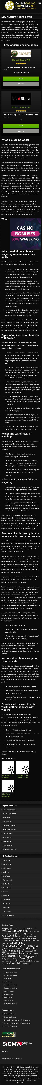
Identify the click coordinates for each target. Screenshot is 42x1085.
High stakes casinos (9, 829)
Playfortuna (6, 907)
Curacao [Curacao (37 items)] (29, 934)
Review (21, 84)
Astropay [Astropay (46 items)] (6, 929)
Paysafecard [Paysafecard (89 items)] (16, 953)
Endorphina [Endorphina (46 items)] (30, 936)
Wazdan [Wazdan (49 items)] (27, 964)
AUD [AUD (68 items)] (15, 929)
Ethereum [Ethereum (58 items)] (7, 938)
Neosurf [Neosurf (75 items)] (21, 948)
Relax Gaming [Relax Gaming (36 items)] (14, 959)
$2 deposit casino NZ (10, 849)
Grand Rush (7, 864)
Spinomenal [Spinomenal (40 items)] (6, 961)
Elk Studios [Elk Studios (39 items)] (20, 936)
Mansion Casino (8, 880)
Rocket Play (6, 904)
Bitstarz (5, 892)
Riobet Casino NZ (21, 60)
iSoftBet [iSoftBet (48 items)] (34, 940)
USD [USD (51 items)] (5, 964)
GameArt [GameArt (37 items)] (5, 940)
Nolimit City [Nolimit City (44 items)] (27, 951)
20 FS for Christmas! (10, 1026)
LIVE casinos (7, 822)
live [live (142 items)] (18, 943)
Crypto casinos (8, 845)
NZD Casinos (7, 837)
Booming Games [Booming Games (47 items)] (9, 934)
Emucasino (6, 900)
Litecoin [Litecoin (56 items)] (7, 943)
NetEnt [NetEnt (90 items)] (15, 951)
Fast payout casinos (9, 825)
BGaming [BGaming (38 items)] (10, 931)
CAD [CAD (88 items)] (21, 933)
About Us (5, 1051)
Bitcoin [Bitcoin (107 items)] (21, 930)
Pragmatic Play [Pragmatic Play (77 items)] (16, 956)
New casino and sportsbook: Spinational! (17, 1020)
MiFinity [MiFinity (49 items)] (10, 948)
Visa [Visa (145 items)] (15, 963)
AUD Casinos (7, 841)
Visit (21, 78)
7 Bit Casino (7, 911)
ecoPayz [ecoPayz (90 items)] (9, 936)
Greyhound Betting (10, 1017)
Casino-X (6, 872)
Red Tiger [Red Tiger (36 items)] (5, 959)
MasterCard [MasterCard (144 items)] (13, 945)
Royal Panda (7, 888)
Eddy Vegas (6, 876)
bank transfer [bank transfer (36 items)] (24, 928)
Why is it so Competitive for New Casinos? (17, 1023)
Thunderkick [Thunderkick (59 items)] (25, 961)
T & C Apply (6, 69)
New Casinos (7, 818)
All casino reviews (8, 915)
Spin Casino (7, 868)
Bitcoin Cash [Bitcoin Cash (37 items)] (34, 931)
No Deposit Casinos (9, 814)
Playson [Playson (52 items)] (29, 953)
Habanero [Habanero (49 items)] (14, 940)
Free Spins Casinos (9, 810)
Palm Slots (6, 896)
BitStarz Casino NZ (21, 107)
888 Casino (6, 860)
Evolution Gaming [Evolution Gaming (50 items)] (28, 938)
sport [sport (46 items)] (15, 961)
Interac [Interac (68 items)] (24, 940)
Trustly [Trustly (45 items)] (36, 961)
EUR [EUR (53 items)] (17, 938)
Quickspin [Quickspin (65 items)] (32, 956)
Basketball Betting (9, 1014)
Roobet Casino (7, 884)
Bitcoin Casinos (8, 833)
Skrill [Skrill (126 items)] (26, 958)
